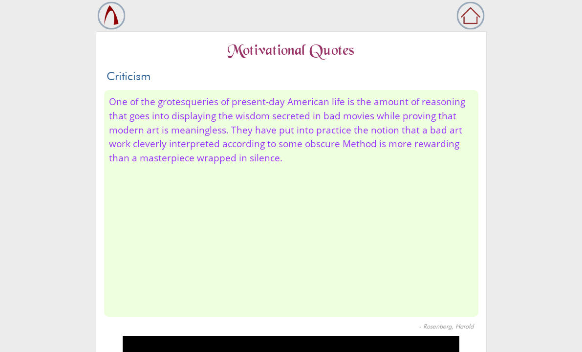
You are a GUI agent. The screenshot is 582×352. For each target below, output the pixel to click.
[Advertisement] (291, 238)
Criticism (129, 76)
